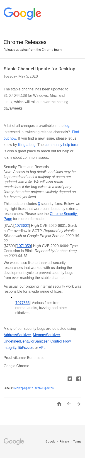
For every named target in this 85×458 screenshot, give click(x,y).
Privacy (65, 441)
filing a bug (26, 145)
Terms (77, 441)
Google (51, 441)
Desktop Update (23, 388)
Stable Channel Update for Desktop (39, 69)
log (67, 126)
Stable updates (44, 388)
